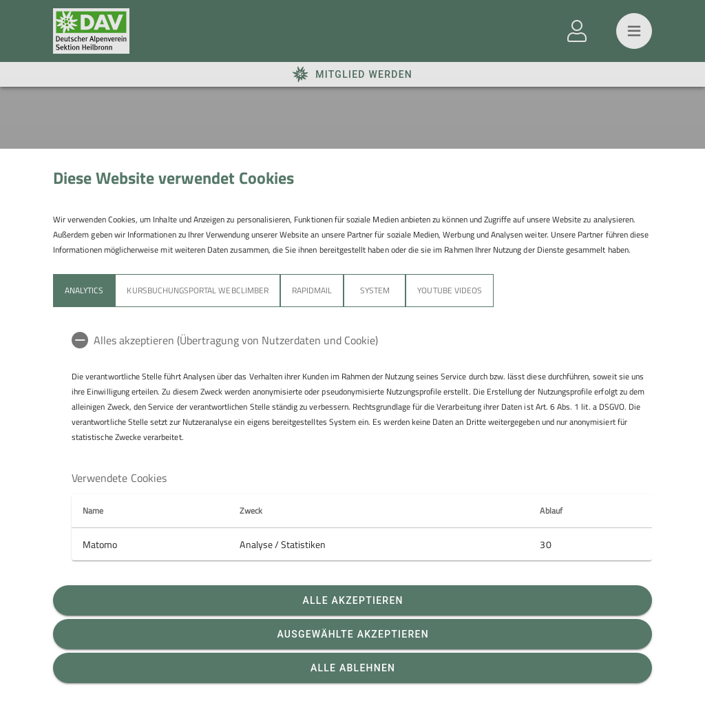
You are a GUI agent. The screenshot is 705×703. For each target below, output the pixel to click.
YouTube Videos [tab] (449, 290)
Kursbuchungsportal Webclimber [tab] (197, 290)
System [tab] (375, 290)
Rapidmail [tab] (312, 290)
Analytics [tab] (84, 290)
